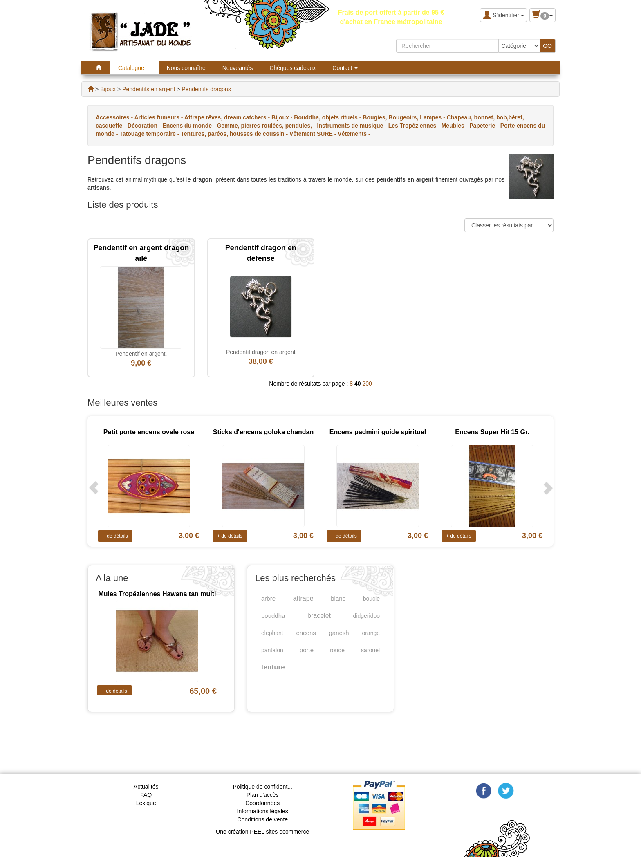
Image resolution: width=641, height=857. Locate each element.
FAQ (146, 795)
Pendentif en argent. (141, 353)
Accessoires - (115, 117)
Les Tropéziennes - (415, 125)
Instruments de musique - (352, 125)
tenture (273, 667)
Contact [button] (345, 68)
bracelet (319, 615)
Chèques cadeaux (292, 68)
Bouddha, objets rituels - (328, 117)
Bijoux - (282, 117)
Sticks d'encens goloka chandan (263, 431)
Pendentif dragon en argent (261, 352)
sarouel (370, 650)
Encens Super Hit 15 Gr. (492, 431)
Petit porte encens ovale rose (148, 431)
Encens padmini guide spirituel (377, 431)
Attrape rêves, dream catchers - (227, 117)
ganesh (339, 632)
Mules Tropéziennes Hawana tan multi (157, 593)
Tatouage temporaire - (150, 133)
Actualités (146, 786)
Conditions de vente (262, 819)
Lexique (146, 803)
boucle (371, 598)
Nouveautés (237, 68)
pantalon (272, 650)
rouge (337, 650)
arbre (268, 598)
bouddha (273, 615)
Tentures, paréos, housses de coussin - (235, 133)
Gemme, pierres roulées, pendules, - (267, 125)
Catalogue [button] (134, 68)
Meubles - (455, 125)
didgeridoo (366, 615)
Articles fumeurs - (159, 117)
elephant (272, 633)
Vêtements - (354, 133)
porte (307, 649)
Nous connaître (186, 68)
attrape (303, 598)
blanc (338, 598)
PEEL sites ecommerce (279, 831)
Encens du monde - (189, 125)
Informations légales (262, 811)
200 (367, 383)
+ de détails (115, 536)
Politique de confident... (262, 786)
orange (371, 633)
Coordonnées (262, 803)
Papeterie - (484, 125)
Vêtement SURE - (313, 133)
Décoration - (145, 125)
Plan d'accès (263, 795)
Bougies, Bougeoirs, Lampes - (404, 117)
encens (306, 632)
